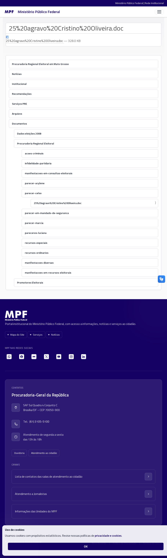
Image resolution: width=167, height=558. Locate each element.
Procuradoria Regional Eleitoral (35, 143)
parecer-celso (33, 193)
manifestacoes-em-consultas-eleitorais (48, 173)
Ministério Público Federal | (130, 3)
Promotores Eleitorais (30, 282)
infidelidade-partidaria (38, 163)
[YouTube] (59, 356)
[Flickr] (34, 356)
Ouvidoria (19, 453)
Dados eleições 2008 (29, 133)
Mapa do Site (16, 334)
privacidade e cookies (108, 535)
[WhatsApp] (9, 356)
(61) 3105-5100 (39, 421)
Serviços (36, 334)
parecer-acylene (35, 183)
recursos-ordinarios (36, 253)
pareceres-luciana (36, 233)
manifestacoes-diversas (39, 263)
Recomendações (21, 94)
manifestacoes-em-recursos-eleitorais (48, 272)
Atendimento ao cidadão (44, 453)
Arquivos (17, 114)
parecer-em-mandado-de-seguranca (47, 213)
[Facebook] (21, 356)
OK (86, 546)
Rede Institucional (154, 3)
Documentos (19, 123)
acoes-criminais (34, 153)
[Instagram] (71, 356)
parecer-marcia (34, 223)
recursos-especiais (36, 243)
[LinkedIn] (83, 356)
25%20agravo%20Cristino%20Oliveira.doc (57, 203)
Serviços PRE (19, 104)
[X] (46, 356)
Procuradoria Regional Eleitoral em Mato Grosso (40, 64)
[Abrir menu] (159, 12)
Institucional (19, 84)
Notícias (17, 74)
